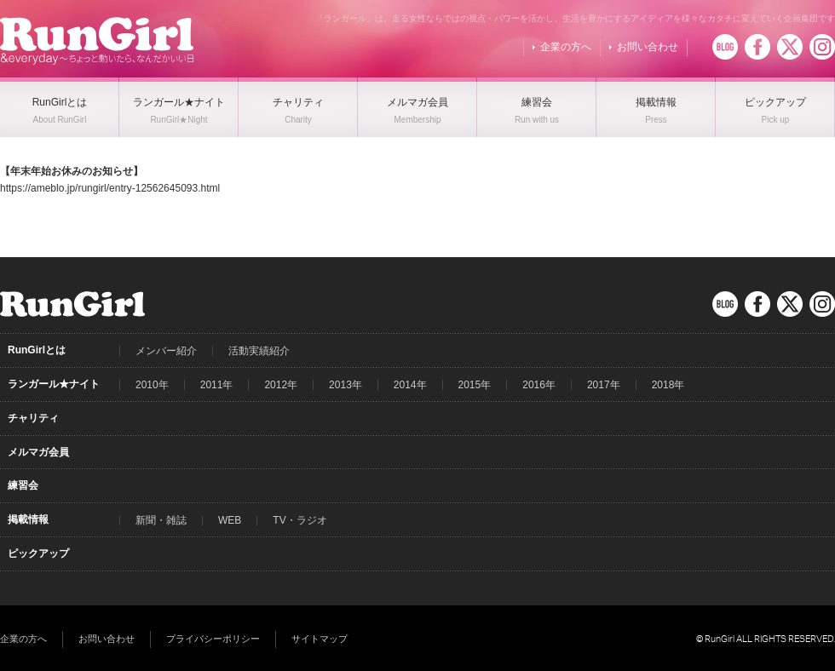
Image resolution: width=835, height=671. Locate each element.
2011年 (216, 385)
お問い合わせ (647, 47)
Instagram (822, 47)
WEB (229, 520)
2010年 (152, 385)
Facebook (757, 47)
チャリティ (33, 418)
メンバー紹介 (166, 351)
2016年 (539, 385)
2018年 (668, 385)
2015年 (475, 385)
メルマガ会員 (38, 452)
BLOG (725, 47)
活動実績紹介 (259, 351)
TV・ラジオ (299, 520)
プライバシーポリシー (213, 639)
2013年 (345, 385)
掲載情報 (28, 519)
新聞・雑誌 (161, 520)
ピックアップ (38, 553)
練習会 (23, 485)
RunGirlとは (37, 350)
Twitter (790, 47)
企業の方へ (565, 47)
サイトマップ (319, 639)
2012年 (280, 385)
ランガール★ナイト (54, 384)
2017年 (603, 385)
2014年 (410, 385)
